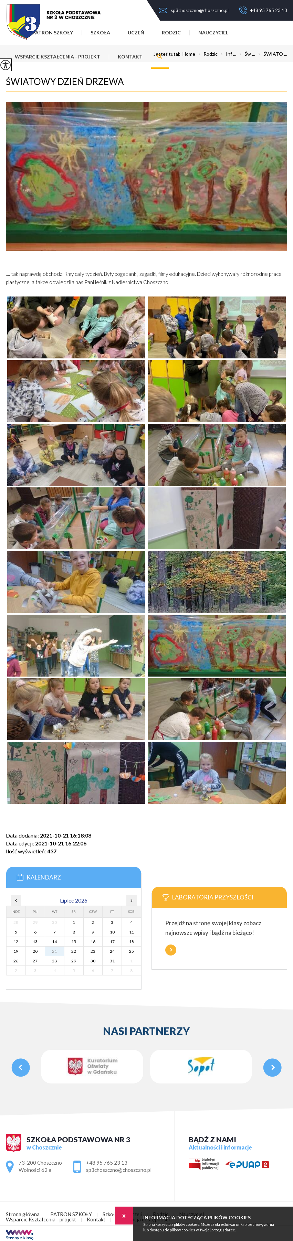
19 (15, 951)
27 (35, 960)
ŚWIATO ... (271, 54)
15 (73, 941)
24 (112, 951)
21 (54, 951)
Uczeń (136, 32)
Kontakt (130, 57)
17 (112, 941)
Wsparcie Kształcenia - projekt (57, 57)
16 (93, 941)
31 (112, 960)
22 (73, 951)
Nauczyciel (213, 32)
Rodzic (171, 32)
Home (188, 54)
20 (35, 951)
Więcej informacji (170, 950)
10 (112, 932)
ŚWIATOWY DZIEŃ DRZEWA (65, 81)
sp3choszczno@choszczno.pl (194, 10)
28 (54, 960)
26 (15, 960)
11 (131, 932)
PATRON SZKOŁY (71, 1214)
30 (93, 960)
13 (35, 941)
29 (73, 960)
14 (54, 941)
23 (93, 951)
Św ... (245, 54)
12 (15, 941)
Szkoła (110, 1214)
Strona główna (23, 1214)
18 (131, 941)
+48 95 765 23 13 (263, 10)
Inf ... (227, 54)
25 (131, 951)
